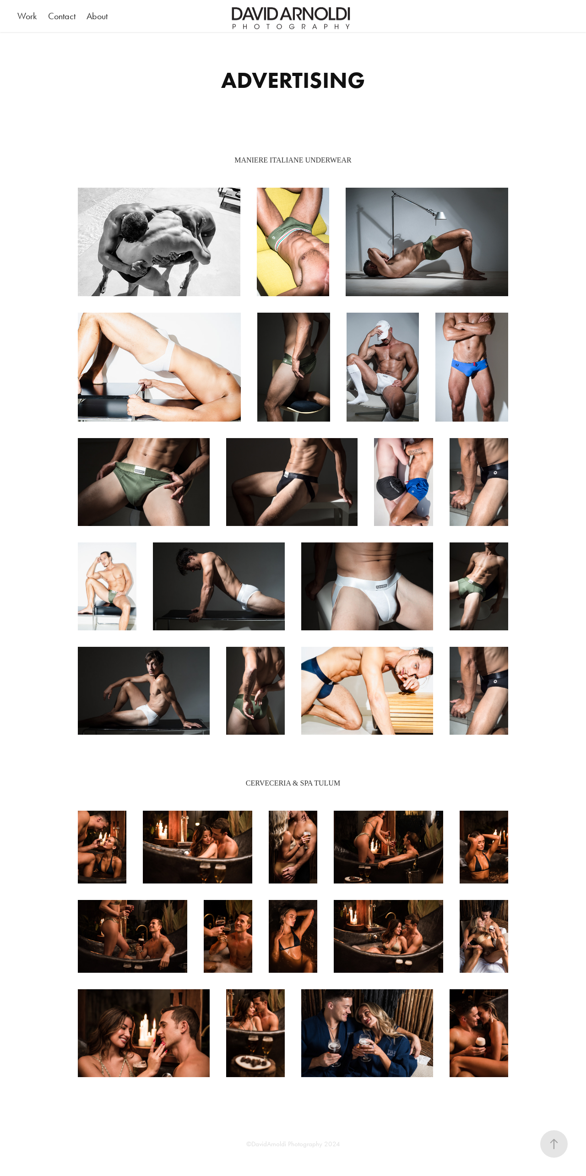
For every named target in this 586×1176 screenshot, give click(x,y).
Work (27, 16)
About (97, 16)
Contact (62, 16)
